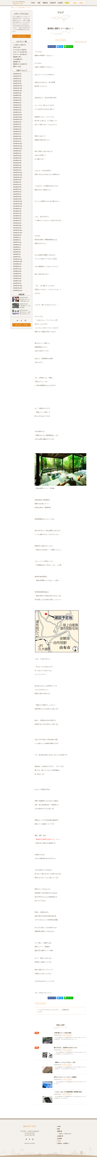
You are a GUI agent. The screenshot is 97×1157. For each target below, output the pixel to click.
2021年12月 (16, 201)
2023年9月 (16, 150)
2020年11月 (16, 232)
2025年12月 (16, 85)
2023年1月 (16, 170)
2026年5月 (16, 73)
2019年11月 (16, 259)
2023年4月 (16, 163)
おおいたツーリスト (46, 1155)
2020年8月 (16, 240)
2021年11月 (16, 203)
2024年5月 (16, 131)
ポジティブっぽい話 (18, 54)
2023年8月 (16, 153)
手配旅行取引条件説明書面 (29, 1143)
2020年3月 (16, 252)
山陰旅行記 (65, 1009)
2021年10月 (16, 206)
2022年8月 (16, 182)
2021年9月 (16, 208)
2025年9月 (16, 93)
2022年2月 (16, 196)
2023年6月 (16, 158)
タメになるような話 (18, 49)
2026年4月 (16, 76)
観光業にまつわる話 (18, 64)
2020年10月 (16, 235)
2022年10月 (16, 177)
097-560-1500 (31, 1133)
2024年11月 (16, 117)
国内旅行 (15, 56)
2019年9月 (16, 264)
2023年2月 (16, 167)
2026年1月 (16, 83)
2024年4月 (16, 134)
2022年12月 (16, 172)
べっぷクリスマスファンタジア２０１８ (48, 1011)
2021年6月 (16, 215)
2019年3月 (16, 278)
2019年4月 (16, 276)
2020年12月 (16, 230)
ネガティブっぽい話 (60, 40)
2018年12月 (16, 285)
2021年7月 (16, 213)
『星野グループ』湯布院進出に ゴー (46, 435)
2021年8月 (16, 211)
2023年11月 (16, 146)
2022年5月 (16, 189)
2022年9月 (16, 179)
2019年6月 (16, 271)
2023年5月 (16, 160)
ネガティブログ (21, 36)
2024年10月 (16, 119)
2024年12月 (16, 114)
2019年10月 (16, 261)
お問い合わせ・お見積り (21, 324)
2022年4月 (16, 191)
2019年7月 (16, 268)
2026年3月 (16, 78)
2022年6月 (16, 187)
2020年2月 (16, 254)
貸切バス (15, 66)
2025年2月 (16, 109)
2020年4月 (16, 249)
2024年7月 (16, 126)
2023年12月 (16, 143)
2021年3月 (16, 223)
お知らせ (15, 47)
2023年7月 (16, 155)
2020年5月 (16, 247)
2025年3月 (16, 107)
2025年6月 (16, 100)
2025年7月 (16, 97)
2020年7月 (16, 242)
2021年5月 (16, 218)
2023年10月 (16, 148)
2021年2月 (16, 225)
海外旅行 (15, 61)
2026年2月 (16, 81)
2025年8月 (16, 95)
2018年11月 (16, 288)
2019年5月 (16, 273)
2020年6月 (16, 244)
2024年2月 (16, 138)
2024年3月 (16, 136)
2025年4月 (16, 105)
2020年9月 (16, 237)
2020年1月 (16, 256)
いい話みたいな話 (18, 44)
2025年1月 (16, 112)
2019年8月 (16, 266)
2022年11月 (16, 175)
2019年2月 (16, 280)
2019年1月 (16, 283)
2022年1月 (16, 199)
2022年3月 (16, 194)
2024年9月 (16, 122)
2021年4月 (16, 220)
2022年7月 (16, 184)
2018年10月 (16, 290)
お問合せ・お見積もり (78, 3)
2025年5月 (16, 102)
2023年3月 (16, 165)
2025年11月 (16, 88)
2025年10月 (16, 90)
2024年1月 (16, 141)
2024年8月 (16, 124)
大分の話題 (16, 59)
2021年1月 (16, 227)
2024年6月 (16, 129)
